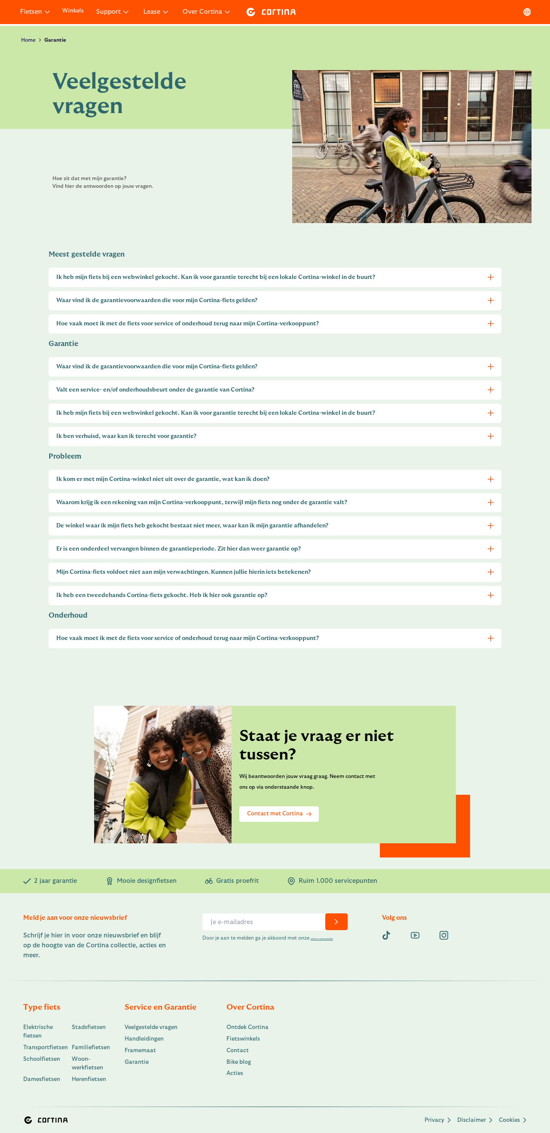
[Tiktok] (386, 935)
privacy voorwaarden (226, 945)
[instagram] (444, 935)
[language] (524, 12)
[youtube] (415, 935)
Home (28, 40)
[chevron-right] (336, 922)
